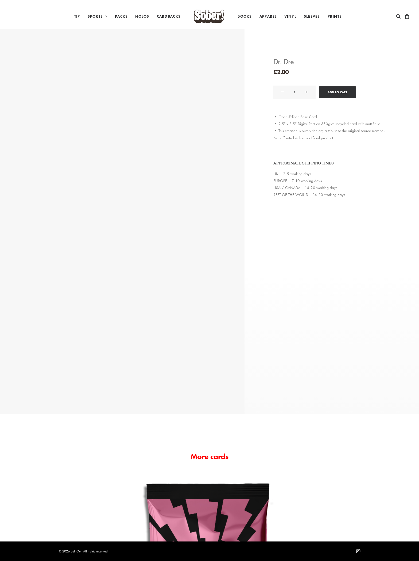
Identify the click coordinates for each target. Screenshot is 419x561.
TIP (77, 16)
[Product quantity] (294, 92)
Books (245, 16)
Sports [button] (98, 16)
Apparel (268, 16)
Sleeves (312, 16)
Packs (121, 16)
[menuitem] (77, 16)
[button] (399, 16)
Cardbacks (169, 16)
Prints (335, 16)
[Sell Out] (209, 16)
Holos (142, 16)
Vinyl (290, 16)
